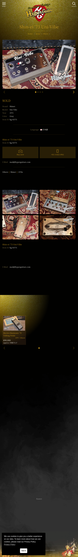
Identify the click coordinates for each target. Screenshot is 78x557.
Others (5, 172)
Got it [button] (23, 551)
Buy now (20, 154)
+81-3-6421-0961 (57, 154)
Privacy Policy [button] (9, 544)
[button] (35, 92)
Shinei (12, 106)
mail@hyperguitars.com (20, 162)
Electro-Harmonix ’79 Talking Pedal (12, 334)
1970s (20, 172)
